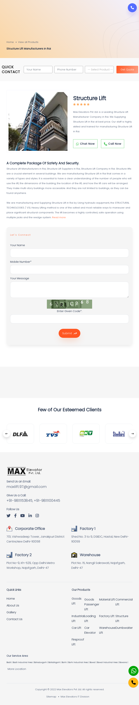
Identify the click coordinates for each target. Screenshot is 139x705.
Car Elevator (90, 630)
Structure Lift (121, 618)
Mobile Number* (20, 262)
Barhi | (65, 662)
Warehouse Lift (107, 630)
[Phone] (130, 680)
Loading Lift (90, 618)
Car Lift (76, 628)
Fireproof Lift (78, 641)
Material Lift (107, 599)
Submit (69, 333)
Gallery (11, 612)
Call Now (112, 144)
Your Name (17, 245)
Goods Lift (76, 601)
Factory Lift (106, 616)
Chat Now (85, 144)
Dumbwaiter (124, 628)
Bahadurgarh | (41, 662)
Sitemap (51, 696)
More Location (17, 669)
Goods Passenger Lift (91, 604)
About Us (13, 605)
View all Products (28, 42)
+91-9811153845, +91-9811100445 (33, 500)
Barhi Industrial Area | (79, 662)
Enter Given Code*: (69, 311)
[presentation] (6, 433)
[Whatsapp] (131, 669)
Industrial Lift (78, 618)
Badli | (10, 662)
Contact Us (14, 619)
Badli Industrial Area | (23, 662)
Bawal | (93, 662)
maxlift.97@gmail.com (27, 486)
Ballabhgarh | (55, 662)
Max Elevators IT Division (75, 696)
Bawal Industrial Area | (108, 662)
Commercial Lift (124, 601)
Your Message (19, 278)
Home (10, 42)
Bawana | (124, 662)
